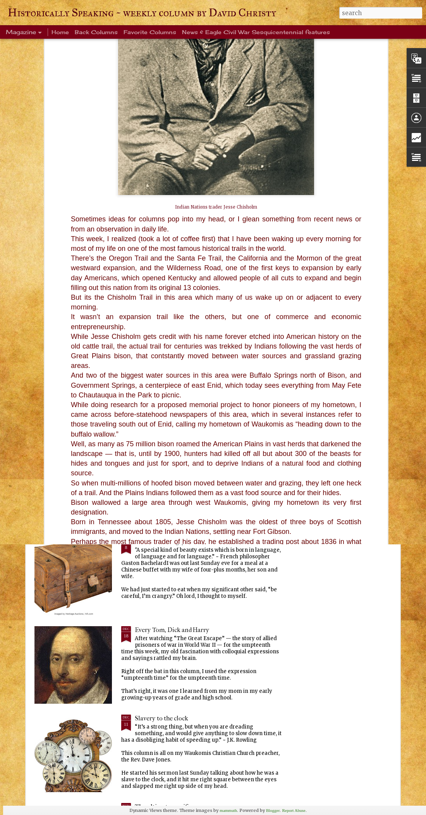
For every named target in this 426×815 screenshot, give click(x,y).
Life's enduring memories (170, 364)
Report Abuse (293, 810)
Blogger (273, 810)
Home (60, 32)
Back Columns (96, 32)
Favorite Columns (150, 32)
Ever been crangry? (161, 541)
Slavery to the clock (161, 718)
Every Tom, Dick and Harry (172, 630)
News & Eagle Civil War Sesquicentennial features (256, 32)
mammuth (228, 810)
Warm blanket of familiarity (173, 453)
